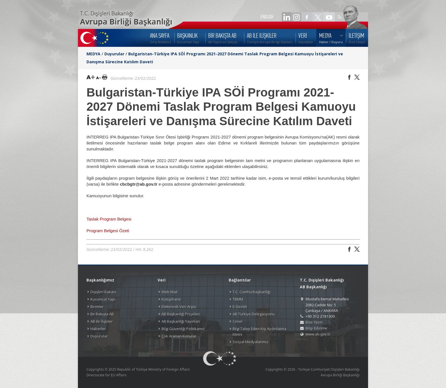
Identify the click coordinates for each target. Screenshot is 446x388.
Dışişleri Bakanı (103, 291)
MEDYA (93, 53)
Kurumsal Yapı (102, 299)
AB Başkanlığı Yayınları (181, 321)
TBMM (238, 299)
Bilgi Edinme (316, 328)
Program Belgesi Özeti (107, 230)
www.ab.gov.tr (318, 334)
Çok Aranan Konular (179, 336)
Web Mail (169, 291)
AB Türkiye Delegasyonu (254, 313)
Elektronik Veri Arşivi (179, 306)
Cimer (238, 321)
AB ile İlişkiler (101, 321)
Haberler (98, 328)
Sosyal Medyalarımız (251, 341)
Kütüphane (171, 299)
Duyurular (114, 53)
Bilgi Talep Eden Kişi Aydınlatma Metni (259, 331)
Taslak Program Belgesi (108, 219)
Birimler (97, 306)
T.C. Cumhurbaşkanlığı (252, 291)
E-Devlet (240, 306)
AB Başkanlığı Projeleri (181, 313)
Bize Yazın (314, 322)
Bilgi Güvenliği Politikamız (183, 328)
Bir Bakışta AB (102, 313)
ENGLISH (267, 17)
